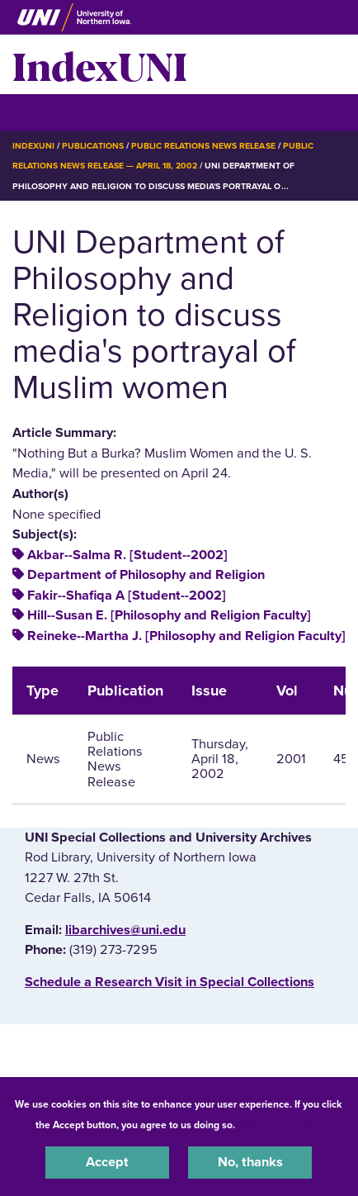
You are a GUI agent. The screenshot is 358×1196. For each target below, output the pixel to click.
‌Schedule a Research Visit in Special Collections (169, 982)
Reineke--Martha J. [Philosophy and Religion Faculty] (186, 636)
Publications (92, 145)
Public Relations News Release (203, 145)
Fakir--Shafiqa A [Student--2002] (126, 595)
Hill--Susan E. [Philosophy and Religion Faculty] (169, 615)
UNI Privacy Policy (281, 1125)
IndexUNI (99, 64)
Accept (107, 1162)
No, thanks (250, 1162)
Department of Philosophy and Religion (146, 575)
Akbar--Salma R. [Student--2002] (127, 555)
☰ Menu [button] (41, 111)
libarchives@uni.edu (125, 930)
